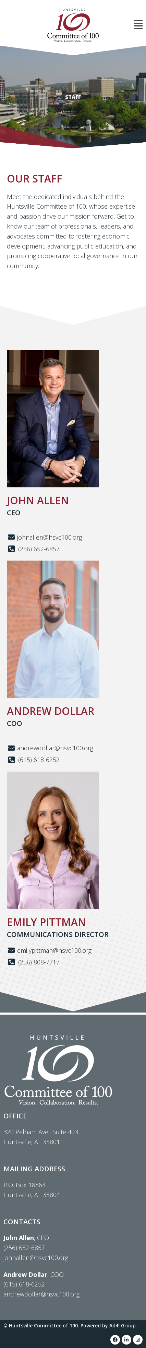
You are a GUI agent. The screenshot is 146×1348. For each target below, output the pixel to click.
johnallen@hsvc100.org (35, 1257)
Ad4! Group (122, 1325)
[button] (124, 25)
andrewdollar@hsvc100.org (41, 1294)
